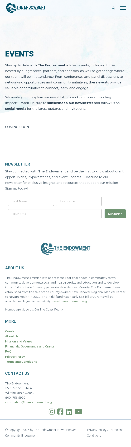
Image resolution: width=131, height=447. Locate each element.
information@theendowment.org (28, 402)
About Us (11, 336)
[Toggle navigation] (123, 8)
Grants (9, 331)
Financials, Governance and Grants (30, 346)
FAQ (8, 351)
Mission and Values (18, 341)
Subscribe (115, 214)
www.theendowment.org (69, 301)
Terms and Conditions (21, 361)
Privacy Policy (15, 356)
